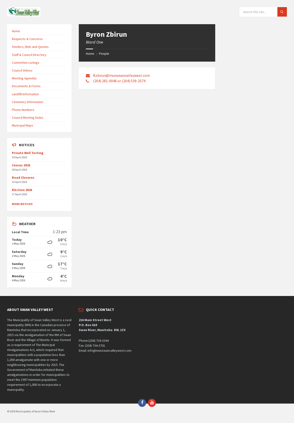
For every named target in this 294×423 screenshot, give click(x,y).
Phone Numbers (23, 110)
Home (90, 53)
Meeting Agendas (24, 78)
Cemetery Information (27, 102)
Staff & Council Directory (29, 55)
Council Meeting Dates (27, 117)
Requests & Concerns (27, 39)
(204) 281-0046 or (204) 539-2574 (119, 80)
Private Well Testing (27, 153)
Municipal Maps (22, 125)
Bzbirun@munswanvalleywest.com (121, 75)
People (104, 53)
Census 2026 (21, 165)
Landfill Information (25, 94)
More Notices (22, 204)
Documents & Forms (26, 86)
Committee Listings (25, 62)
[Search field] (263, 12)
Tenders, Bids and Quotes (30, 47)
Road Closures (23, 177)
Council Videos (22, 70)
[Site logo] (23, 15)
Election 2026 (22, 190)
